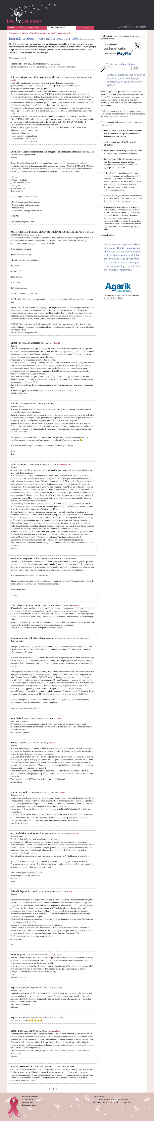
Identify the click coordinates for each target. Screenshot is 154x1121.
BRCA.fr (96, 1102)
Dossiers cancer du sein (29, 27)
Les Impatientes (83, 27)
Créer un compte (139, 27)
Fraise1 (53, 743)
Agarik (109, 298)
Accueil (11, 27)
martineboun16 (54, 343)
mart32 (13, 80)
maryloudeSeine (56, 955)
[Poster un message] (87, 39)
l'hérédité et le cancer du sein (123, 1102)
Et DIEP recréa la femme (101, 1099)
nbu (70, 891)
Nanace (75, 833)
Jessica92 (76, 605)
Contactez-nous (27, 1102)
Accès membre (124, 27)
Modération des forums (30, 1097)
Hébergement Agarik (29, 1105)
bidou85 (58, 718)
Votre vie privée (27, 1099)
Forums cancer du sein (57, 27)
